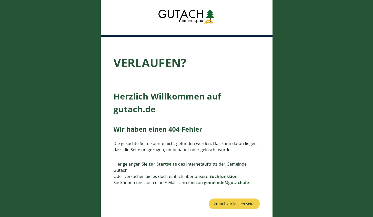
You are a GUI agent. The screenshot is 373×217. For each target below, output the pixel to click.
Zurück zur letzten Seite (234, 203)
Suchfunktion (223, 176)
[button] (187, 17)
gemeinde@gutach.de (226, 182)
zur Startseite (163, 164)
